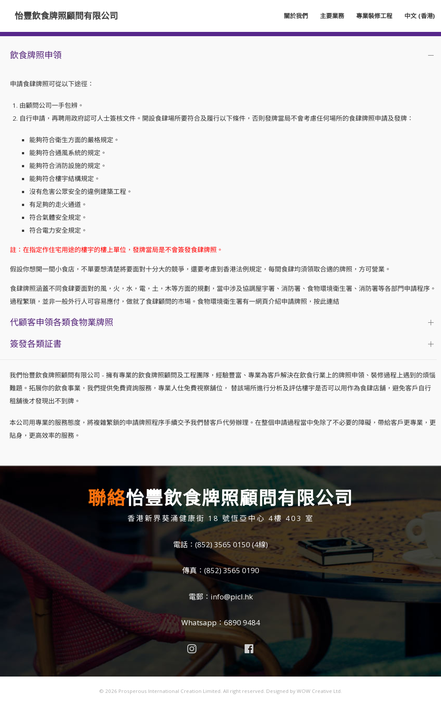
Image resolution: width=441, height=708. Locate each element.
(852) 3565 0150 (222, 544)
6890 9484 (242, 622)
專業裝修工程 (374, 16)
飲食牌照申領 (36, 55)
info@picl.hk (232, 597)
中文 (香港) (419, 16)
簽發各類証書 (36, 343)
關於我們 (296, 16)
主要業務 (332, 16)
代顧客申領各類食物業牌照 (61, 322)
